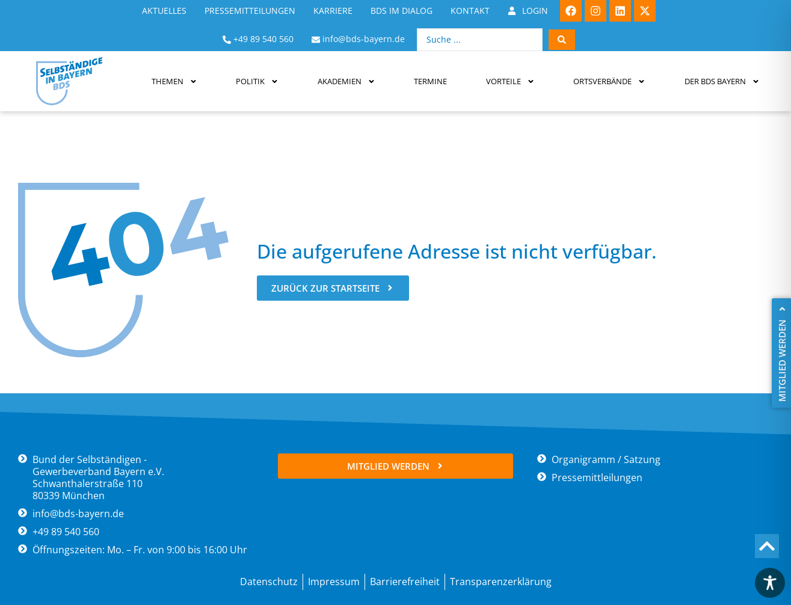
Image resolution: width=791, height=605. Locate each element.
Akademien (346, 81)
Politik (257, 81)
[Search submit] (562, 39)
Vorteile (510, 81)
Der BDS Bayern (722, 81)
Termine (430, 81)
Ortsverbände (609, 81)
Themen (174, 81)
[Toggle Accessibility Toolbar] (770, 583)
